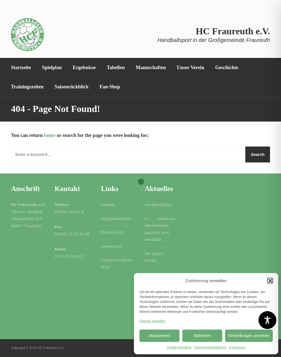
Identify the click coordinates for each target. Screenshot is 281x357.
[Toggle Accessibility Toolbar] (267, 320)
